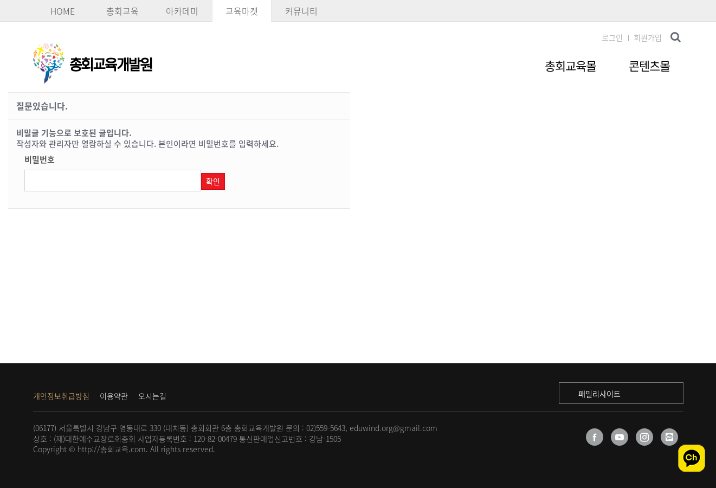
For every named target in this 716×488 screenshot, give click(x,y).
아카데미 (182, 10)
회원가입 (648, 37)
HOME (62, 10)
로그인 (612, 37)
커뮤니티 (301, 10)
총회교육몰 (570, 65)
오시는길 (152, 395)
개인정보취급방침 (61, 395)
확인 (213, 181)
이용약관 (114, 395)
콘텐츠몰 (649, 65)
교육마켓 (241, 10)
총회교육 (122, 10)
